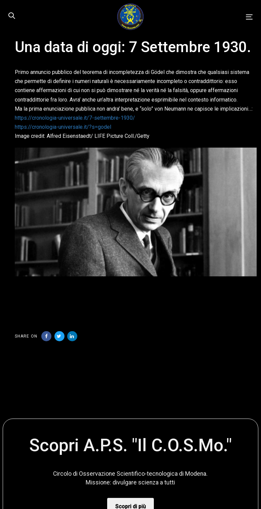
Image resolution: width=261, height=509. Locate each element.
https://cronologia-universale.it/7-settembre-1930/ (75, 118)
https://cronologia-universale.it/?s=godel (63, 127)
